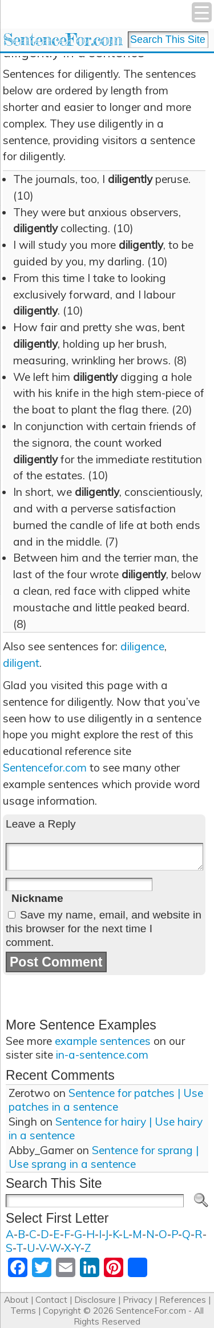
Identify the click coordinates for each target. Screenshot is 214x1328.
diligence (142, 646)
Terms (23, 1310)
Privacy (137, 1299)
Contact (51, 1299)
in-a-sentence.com (102, 1054)
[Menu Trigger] (202, 12)
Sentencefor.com (45, 767)
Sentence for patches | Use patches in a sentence (106, 1100)
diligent (21, 663)
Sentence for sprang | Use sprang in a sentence (104, 1157)
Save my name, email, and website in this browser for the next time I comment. (103, 928)
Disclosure (95, 1299)
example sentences (103, 1041)
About (16, 1299)
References (182, 1299)
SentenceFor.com (62, 40)
